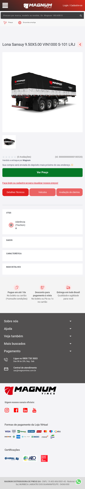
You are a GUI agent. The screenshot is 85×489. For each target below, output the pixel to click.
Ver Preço (42, 172)
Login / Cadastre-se (72, 5)
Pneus (10, 22)
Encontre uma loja (29, 22)
